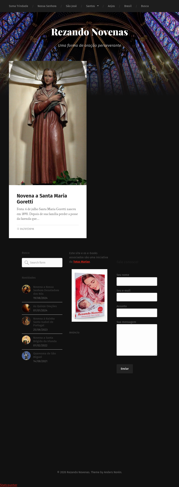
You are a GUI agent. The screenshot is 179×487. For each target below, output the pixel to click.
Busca (145, 6)
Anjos (111, 6)
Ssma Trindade (18, 6)
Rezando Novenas (89, 31)
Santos (90, 6)
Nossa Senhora (47, 6)
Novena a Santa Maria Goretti (42, 199)
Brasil (128, 6)
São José (71, 6)
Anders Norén (112, 472)
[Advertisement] (89, 395)
